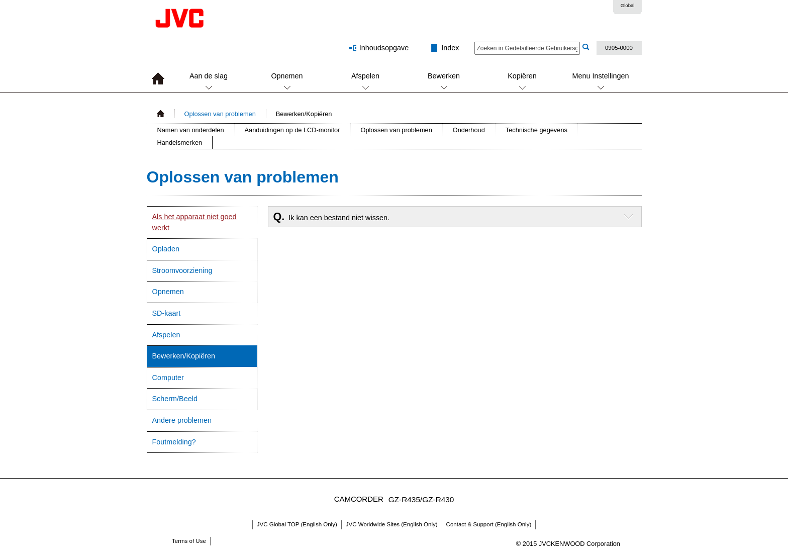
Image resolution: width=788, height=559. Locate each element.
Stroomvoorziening (182, 270)
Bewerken (444, 76)
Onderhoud (469, 130)
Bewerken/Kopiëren (184, 356)
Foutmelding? (174, 442)
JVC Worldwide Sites (392, 524)
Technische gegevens (536, 130)
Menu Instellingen (600, 76)
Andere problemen (182, 420)
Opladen (165, 249)
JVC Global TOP (297, 524)
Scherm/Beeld (175, 399)
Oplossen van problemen (220, 114)
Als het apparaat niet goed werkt (194, 222)
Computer (168, 378)
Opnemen (287, 76)
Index (450, 48)
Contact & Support (489, 524)
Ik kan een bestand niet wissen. (331, 216)
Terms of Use (189, 541)
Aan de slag (208, 76)
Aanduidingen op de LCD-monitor (292, 130)
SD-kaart (166, 313)
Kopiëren (522, 76)
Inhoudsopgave (384, 48)
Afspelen (365, 76)
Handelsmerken (180, 142)
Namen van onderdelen (190, 130)
